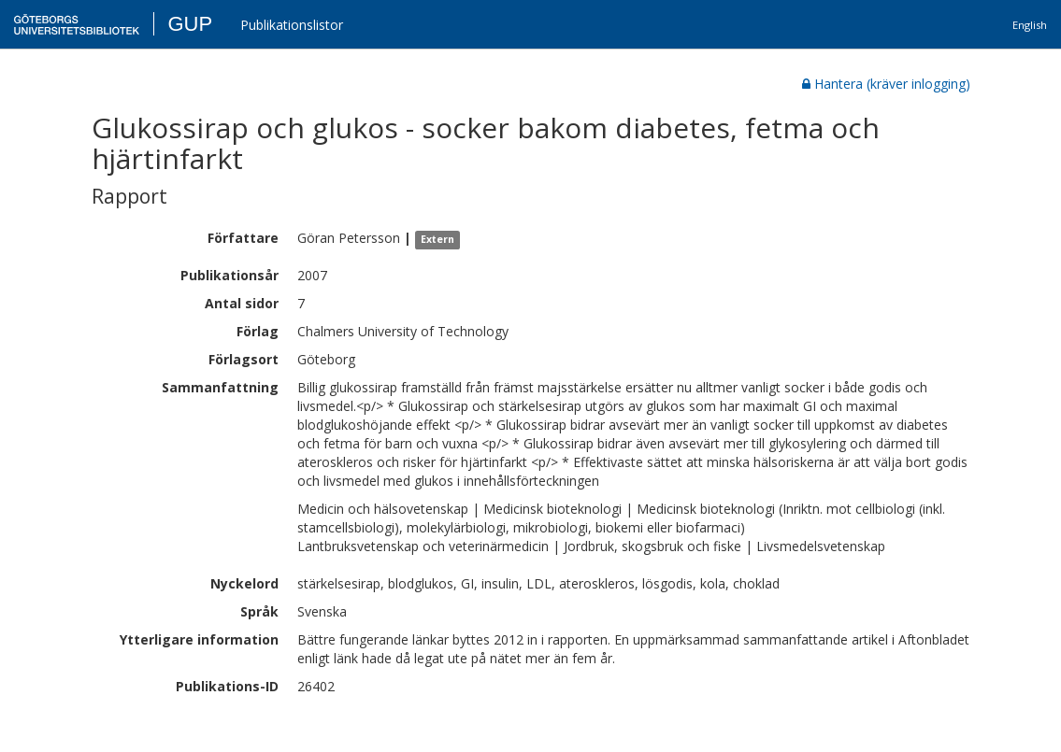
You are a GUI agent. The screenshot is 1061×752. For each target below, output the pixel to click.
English (1029, 25)
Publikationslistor (291, 25)
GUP (189, 23)
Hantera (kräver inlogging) (886, 83)
